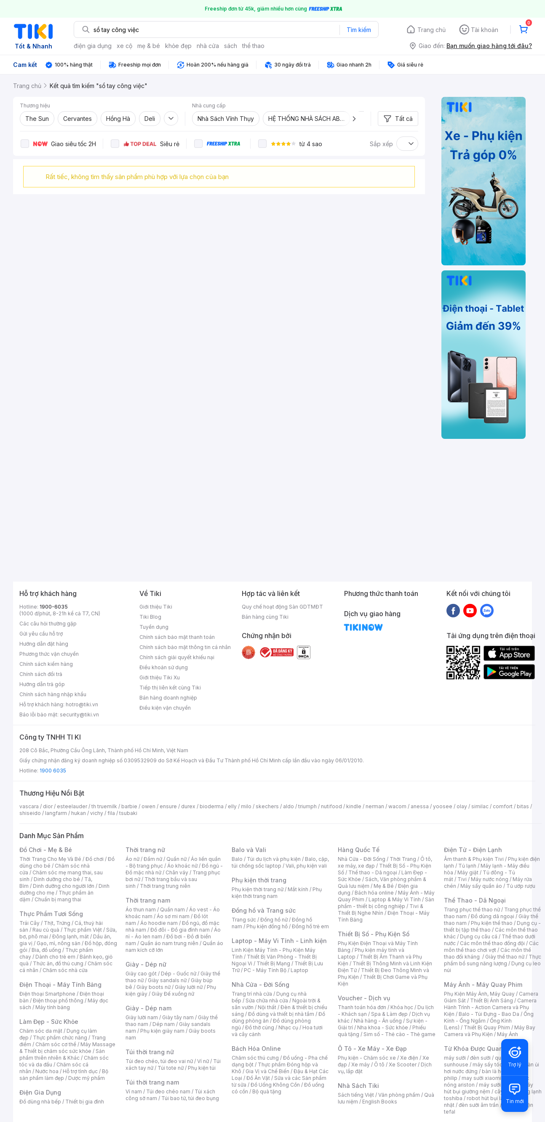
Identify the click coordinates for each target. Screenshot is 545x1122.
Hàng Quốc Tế (358, 849)
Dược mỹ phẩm (86, 1078)
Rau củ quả (45, 930)
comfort (503, 806)
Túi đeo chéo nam (168, 1091)
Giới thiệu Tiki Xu (159, 677)
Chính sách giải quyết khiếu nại (176, 657)
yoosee (442, 806)
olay (462, 806)
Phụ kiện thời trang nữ (257, 889)
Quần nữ (176, 859)
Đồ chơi (94, 859)
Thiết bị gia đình (84, 1101)
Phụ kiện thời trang (259, 880)
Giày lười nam (142, 1017)
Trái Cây (29, 923)
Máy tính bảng (52, 1007)
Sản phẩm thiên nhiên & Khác (62, 1054)
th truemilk (104, 806)
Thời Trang (403, 859)
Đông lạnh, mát (70, 936)
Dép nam (163, 1024)
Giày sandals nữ (167, 980)
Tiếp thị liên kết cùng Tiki (170, 687)
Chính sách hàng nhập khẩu (52, 694)
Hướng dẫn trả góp (42, 684)
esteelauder (72, 806)
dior (48, 806)
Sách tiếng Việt (356, 1095)
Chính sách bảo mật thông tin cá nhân (185, 647)
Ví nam (134, 1091)
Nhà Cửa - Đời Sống (260, 984)
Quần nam (172, 909)
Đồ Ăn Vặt (258, 1078)
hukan (78, 813)
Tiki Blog (150, 617)
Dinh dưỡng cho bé (57, 879)
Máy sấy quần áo (481, 886)
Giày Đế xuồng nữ (173, 994)
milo (246, 806)
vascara (29, 806)
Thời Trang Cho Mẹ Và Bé (50, 859)
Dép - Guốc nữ (178, 973)
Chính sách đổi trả (40, 674)
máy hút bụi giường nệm (488, 1088)
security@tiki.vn (79, 714)
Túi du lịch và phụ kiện (274, 859)
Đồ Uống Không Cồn (275, 1085)
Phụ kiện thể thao (492, 923)
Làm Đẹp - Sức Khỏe (48, 1021)
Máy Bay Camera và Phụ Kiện (489, 1030)
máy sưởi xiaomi (498, 1085)
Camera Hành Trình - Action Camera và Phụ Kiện (490, 1007)
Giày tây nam (178, 1017)
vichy (96, 813)
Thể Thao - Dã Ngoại (475, 900)
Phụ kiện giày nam (162, 1031)
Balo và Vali (249, 849)
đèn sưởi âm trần (479, 1105)
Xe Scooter (403, 1064)
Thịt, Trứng (57, 923)
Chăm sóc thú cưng (255, 1058)
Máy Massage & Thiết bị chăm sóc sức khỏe (67, 1047)
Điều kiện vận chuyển (165, 708)
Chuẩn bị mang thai (58, 899)
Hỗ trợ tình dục (80, 1071)
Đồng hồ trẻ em (310, 926)
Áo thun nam (141, 909)
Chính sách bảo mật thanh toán (177, 637)
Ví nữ (203, 1061)
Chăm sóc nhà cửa (65, 970)
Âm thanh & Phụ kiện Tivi (474, 859)
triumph (307, 806)
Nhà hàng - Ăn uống (378, 1021)
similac (480, 806)
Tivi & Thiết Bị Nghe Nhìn (380, 909)
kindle (353, 806)
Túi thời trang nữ (150, 1051)
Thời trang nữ (145, 849)
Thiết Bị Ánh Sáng (491, 1000)
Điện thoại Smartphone (47, 994)
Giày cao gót (141, 973)
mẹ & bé (148, 45)
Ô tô (379, 1064)
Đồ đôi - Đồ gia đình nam (180, 930)
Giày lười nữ (189, 987)
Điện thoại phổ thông (58, 1000)
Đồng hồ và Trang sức (264, 910)
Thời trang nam (148, 900)
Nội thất (267, 1007)
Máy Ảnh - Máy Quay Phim (483, 984)
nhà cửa (208, 45)
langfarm (56, 813)
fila (111, 813)
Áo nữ (132, 859)
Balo (237, 859)
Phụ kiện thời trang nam (277, 892)
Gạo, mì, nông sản (58, 943)
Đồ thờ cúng (259, 1027)
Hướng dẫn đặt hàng (43, 644)
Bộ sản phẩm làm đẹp (63, 1074)
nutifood (331, 806)
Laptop (299, 970)
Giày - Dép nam (148, 1008)
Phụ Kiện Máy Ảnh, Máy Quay (479, 994)
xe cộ (124, 45)
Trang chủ (431, 29)
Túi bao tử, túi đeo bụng (190, 1098)
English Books (379, 1101)
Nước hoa (47, 1071)
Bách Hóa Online (256, 1048)
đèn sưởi (480, 1058)
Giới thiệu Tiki (155, 607)
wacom (397, 806)
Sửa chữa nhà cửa (267, 1000)
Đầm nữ (153, 859)
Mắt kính (298, 889)
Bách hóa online (374, 893)
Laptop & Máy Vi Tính (395, 899)
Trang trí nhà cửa (252, 994)
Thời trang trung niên (165, 886)
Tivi (462, 879)
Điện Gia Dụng (40, 1092)
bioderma (212, 806)
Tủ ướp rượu (520, 886)
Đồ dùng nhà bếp (40, 1101)
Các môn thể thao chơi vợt (491, 946)
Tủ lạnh (467, 866)
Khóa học (401, 1007)
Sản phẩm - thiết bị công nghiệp (386, 902)
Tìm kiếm (359, 29)
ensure (168, 806)
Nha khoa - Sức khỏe (382, 1027)
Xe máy (360, 1064)
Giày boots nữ (153, 987)
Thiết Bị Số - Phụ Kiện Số (373, 934)
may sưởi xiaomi (481, 1078)
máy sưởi (455, 1058)
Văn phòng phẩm (399, 1095)
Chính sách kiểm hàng (46, 664)
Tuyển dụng (153, 627)
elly (232, 806)
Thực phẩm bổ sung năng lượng (492, 960)
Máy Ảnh (507, 1034)
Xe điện (409, 1058)
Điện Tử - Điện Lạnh (473, 849)
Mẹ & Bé (384, 886)
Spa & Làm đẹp (389, 1014)
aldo (288, 806)
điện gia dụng (93, 45)
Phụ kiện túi (202, 1068)
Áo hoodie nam (159, 923)
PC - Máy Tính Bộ (265, 970)
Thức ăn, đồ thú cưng (58, 963)
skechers (267, 806)
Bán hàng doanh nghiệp (168, 698)
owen (148, 806)
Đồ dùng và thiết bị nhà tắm (281, 1014)
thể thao (253, 45)
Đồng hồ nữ (274, 919)
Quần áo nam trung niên (169, 943)
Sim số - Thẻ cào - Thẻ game (399, 1034)
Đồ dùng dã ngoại (492, 916)
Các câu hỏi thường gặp (48, 623)
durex (188, 806)
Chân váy (177, 872)
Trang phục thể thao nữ (472, 909)
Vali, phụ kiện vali (306, 866)
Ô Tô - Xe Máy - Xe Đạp (372, 1048)
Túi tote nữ (171, 1068)
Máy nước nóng (489, 879)
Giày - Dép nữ (146, 964)
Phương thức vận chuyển (49, 654)
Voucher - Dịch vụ (364, 998)
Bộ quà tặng (266, 1091)
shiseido (30, 813)
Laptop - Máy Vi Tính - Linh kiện (279, 940)
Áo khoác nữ (182, 866)
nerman (375, 806)
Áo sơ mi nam (173, 916)
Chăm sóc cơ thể (55, 1044)
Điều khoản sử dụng (163, 667)
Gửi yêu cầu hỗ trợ (41, 633)
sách (230, 45)
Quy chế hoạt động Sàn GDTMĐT (282, 607)
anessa (420, 806)
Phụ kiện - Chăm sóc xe (367, 1058)
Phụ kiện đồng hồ (267, 926)
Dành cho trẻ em (55, 957)
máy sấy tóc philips (496, 1064)
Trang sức (244, 919)
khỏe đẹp (178, 45)
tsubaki (128, 813)
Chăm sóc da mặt (40, 1031)
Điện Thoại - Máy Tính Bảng (60, 984)
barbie (129, 806)
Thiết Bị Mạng (273, 963)
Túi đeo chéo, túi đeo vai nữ (159, 1061)
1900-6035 (54, 607)
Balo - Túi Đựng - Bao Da (489, 1014)
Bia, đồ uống (46, 950)
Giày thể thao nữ (504, 957)
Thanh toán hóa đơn (362, 1007)
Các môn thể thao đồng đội (492, 943)
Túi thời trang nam (152, 1082)
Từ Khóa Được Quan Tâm (480, 1048)
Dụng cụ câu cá (478, 936)
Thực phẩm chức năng (60, 1037)
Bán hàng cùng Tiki (265, 617)
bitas (523, 806)
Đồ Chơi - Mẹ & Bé (45, 849)
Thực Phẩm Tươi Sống (51, 913)
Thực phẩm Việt (83, 930)
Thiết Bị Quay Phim (487, 1027)
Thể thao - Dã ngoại (372, 872)
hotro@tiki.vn (82, 704)
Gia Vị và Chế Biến (267, 1071)
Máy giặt (467, 872)
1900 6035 (53, 770)
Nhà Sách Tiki (358, 1085)
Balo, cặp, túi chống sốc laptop (280, 862)
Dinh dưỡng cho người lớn (63, 886)
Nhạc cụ (288, 1027)
